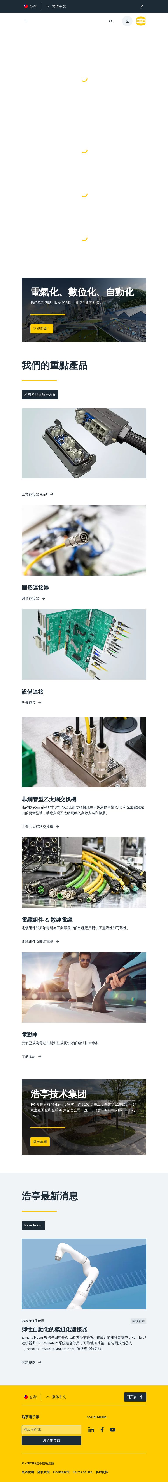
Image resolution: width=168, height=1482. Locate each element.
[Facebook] (102, 1429)
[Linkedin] (91, 1429)
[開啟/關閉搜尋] (110, 21)
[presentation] (56, 6)
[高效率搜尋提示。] (141, 6)
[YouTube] (112, 1429)
